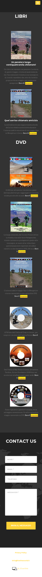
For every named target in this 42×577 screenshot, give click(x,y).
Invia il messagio (21, 525)
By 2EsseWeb (20, 568)
